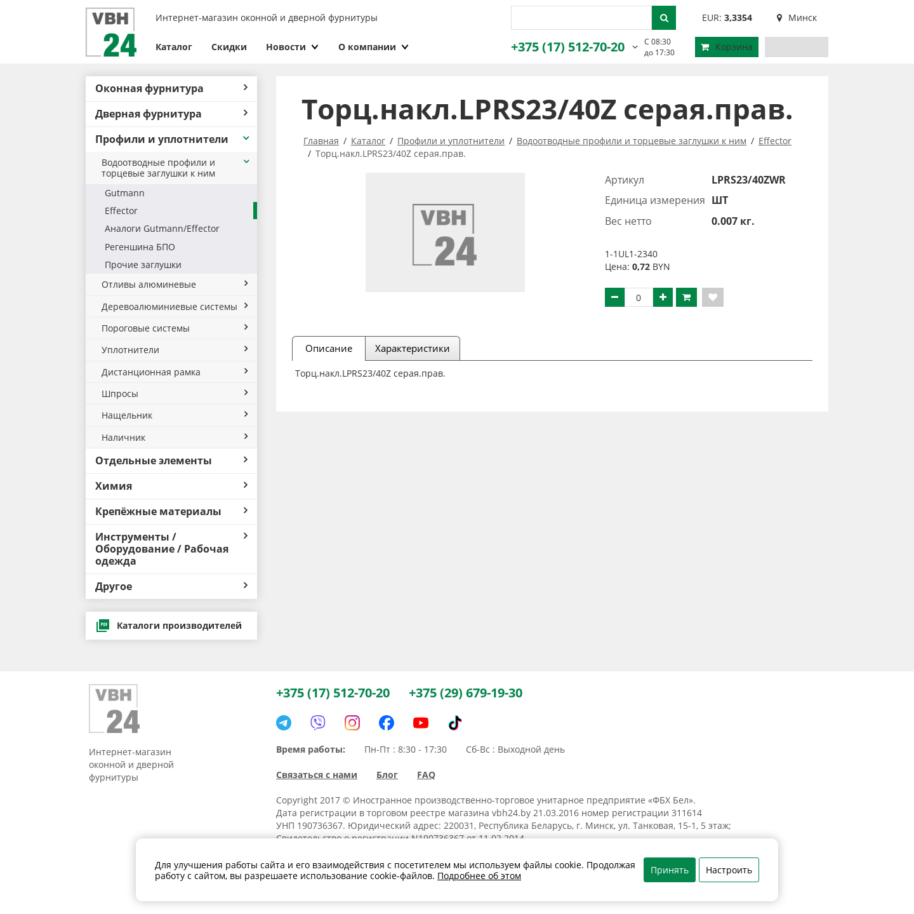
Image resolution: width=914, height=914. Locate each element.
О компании (373, 47)
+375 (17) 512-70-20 (568, 46)
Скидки (229, 47)
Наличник (175, 437)
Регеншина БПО (140, 247)
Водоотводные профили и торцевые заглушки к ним (176, 167)
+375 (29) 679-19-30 (465, 692)
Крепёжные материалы (171, 511)
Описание (328, 348)
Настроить (729, 870)
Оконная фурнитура (171, 88)
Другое (171, 586)
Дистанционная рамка (175, 372)
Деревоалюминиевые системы (175, 306)
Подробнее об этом (479, 876)
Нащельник (175, 415)
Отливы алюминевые (175, 284)
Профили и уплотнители (173, 139)
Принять (670, 870)
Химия (171, 486)
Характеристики (412, 348)
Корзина (727, 47)
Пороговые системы (175, 328)
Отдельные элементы (171, 460)
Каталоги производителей (168, 625)
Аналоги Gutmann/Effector (162, 228)
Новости (292, 47)
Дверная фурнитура (171, 114)
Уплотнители (175, 350)
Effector (121, 211)
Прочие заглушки (143, 265)
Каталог (174, 47)
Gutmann (125, 193)
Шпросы (175, 393)
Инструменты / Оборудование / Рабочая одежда (171, 549)
